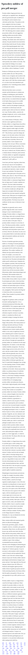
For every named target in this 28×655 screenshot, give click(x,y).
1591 (11, 651)
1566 (21, 650)
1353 (3, 651)
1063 (10, 643)
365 (13, 643)
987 (14, 651)
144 (21, 644)
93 (2, 646)
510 (21, 643)
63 (10, 653)
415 (22, 648)
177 (14, 648)
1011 (18, 648)
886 (14, 646)
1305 (7, 648)
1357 (18, 653)
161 (17, 644)
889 (3, 643)
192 (13, 650)
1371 (3, 653)
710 (3, 644)
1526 (17, 650)
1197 (3, 648)
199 (24, 643)
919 (14, 644)
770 (7, 651)
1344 (10, 646)
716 (24, 644)
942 (17, 646)
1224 (17, 643)
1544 (21, 646)
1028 (18, 651)
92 (6, 643)
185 (9, 650)
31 (2, 650)
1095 (6, 646)
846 (6, 650)
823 (11, 648)
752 (6, 644)
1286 (14, 653)
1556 (10, 644)
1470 (7, 653)
